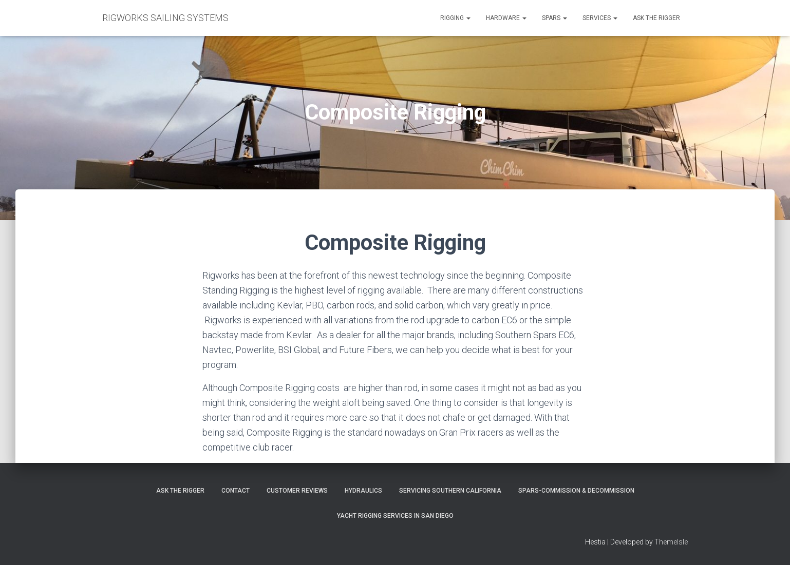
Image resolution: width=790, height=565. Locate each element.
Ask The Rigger (180, 490)
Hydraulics (363, 490)
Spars (554, 18)
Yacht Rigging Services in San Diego (395, 515)
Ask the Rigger (656, 18)
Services (599, 18)
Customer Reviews (297, 490)
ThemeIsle (671, 542)
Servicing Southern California (450, 490)
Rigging (455, 18)
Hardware (506, 18)
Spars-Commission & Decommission (576, 490)
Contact (235, 490)
